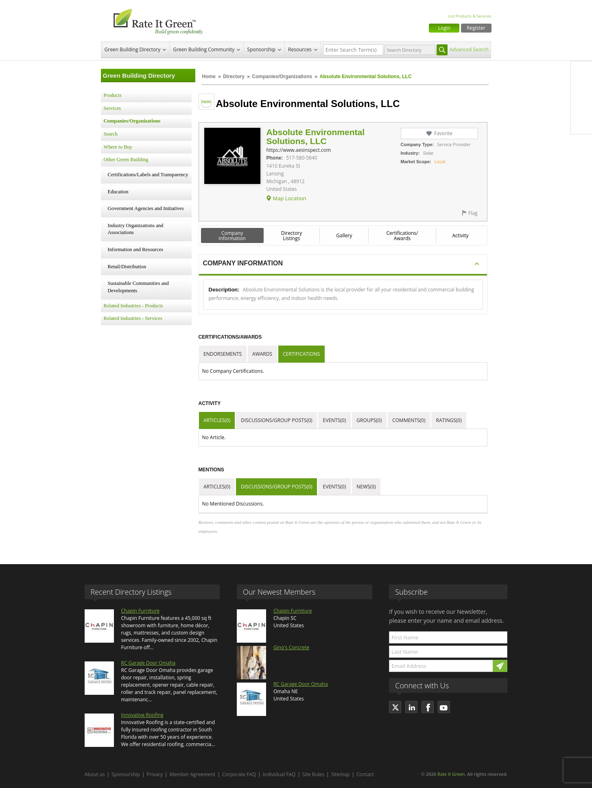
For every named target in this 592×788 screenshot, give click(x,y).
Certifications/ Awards (402, 236)
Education (118, 192)
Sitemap (340, 774)
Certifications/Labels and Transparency (148, 174)
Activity (460, 235)
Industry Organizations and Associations (136, 229)
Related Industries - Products (133, 306)
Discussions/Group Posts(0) (276, 420)
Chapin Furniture (140, 610)
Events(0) (334, 420)
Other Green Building (126, 159)
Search (111, 134)
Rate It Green (451, 774)
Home (209, 76)
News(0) (366, 486)
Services (112, 108)
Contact (365, 774)
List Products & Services (469, 16)
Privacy (155, 774)
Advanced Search (469, 49)
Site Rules (313, 774)
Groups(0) (369, 420)
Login (444, 27)
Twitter (581, 89)
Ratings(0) (449, 420)
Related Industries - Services (133, 318)
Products (113, 95)
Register (476, 27)
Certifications (301, 353)
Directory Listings (291, 236)
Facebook (581, 72)
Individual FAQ (279, 774)
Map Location (289, 198)
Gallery (344, 235)
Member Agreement (193, 774)
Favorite (443, 133)
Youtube (581, 123)
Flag (472, 213)
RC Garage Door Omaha (148, 662)
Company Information (232, 236)
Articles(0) (216, 420)
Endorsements (222, 353)
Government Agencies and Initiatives (146, 208)
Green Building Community (203, 49)
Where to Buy (118, 147)
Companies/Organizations (282, 76)
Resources (300, 49)
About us (95, 774)
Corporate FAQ (239, 774)
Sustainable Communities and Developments (138, 286)
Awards (262, 353)
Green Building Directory (133, 49)
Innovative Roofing (142, 714)
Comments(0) (408, 420)
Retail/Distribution (127, 266)
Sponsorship (261, 49)
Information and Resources (135, 249)
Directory (234, 76)
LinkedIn (581, 106)
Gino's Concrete (291, 647)
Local (440, 161)
